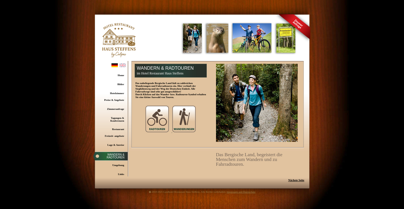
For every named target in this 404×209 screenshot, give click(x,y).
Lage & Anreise (115, 145)
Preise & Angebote (114, 100)
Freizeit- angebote (114, 136)
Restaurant (118, 129)
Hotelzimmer (117, 93)
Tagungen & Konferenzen (117, 119)
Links (121, 174)
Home (121, 75)
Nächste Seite (296, 180)
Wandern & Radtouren (115, 156)
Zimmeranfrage (115, 109)
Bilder (121, 84)
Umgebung (118, 165)
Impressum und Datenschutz (241, 191)
